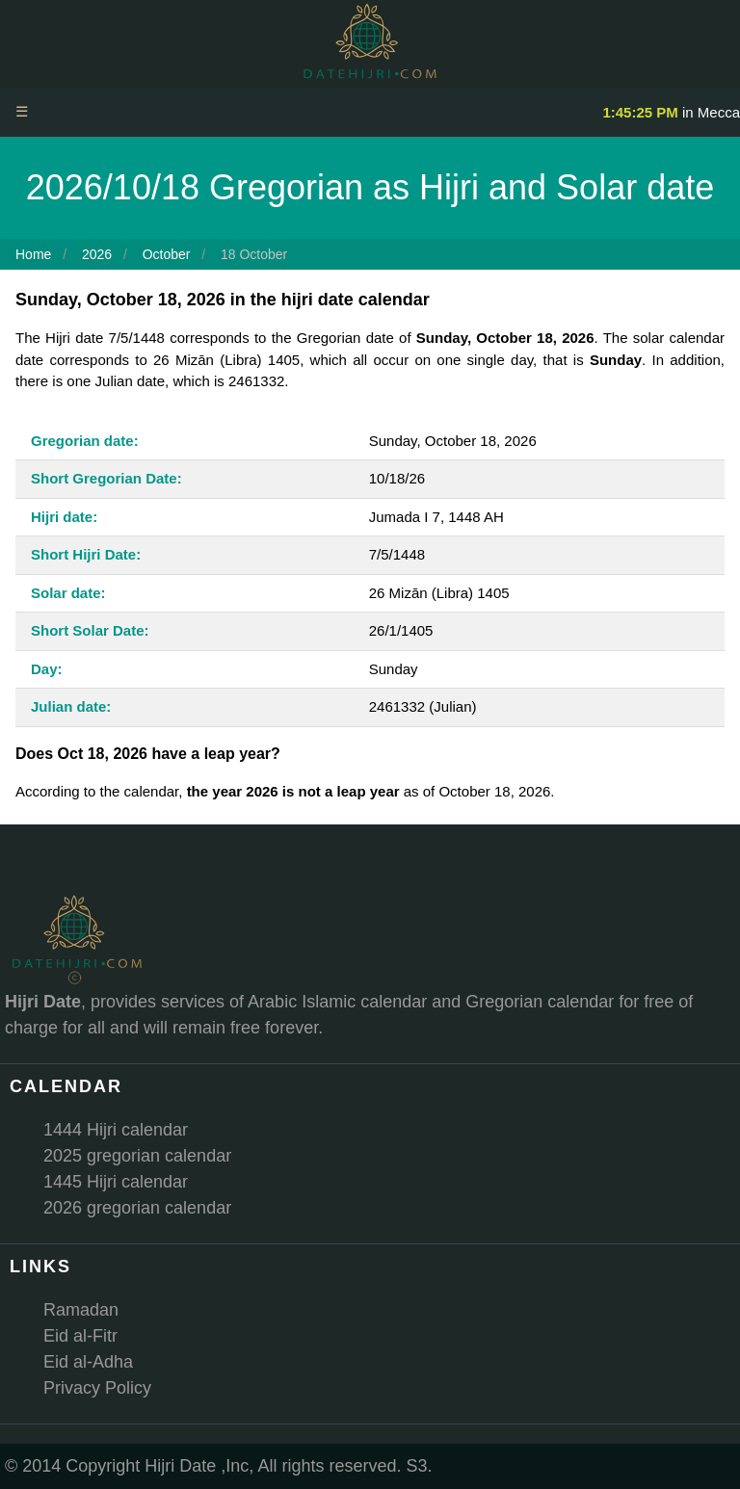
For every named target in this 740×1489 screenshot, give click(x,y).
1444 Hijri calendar (115, 1129)
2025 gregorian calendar (137, 1155)
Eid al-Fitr (80, 1335)
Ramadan (81, 1309)
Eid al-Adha (88, 1361)
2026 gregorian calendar (137, 1207)
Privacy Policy (97, 1388)
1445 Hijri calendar (115, 1181)
